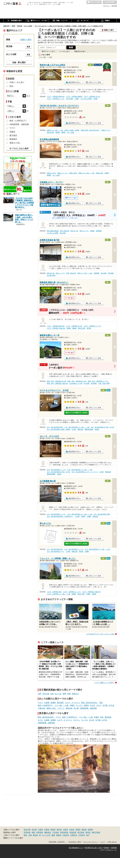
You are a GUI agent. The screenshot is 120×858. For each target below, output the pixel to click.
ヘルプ (102, 842)
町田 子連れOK (71, 273)
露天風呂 (60, 703)
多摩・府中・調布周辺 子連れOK (57, 383)
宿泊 (101, 703)
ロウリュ (61, 708)
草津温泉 (27, 832)
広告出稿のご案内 (75, 842)
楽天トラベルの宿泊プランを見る (76, 412)
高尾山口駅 (50, 132)
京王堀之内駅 (51, 275)
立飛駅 (89, 516)
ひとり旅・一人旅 (61, 705)
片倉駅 (77, 99)
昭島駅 (74, 328)
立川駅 (74, 429)
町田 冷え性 (74, 231)
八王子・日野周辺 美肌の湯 (55, 96)
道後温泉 (73, 832)
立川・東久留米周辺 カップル (56, 470)
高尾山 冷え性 (51, 173)
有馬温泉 (39, 832)
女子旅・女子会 (108, 705)
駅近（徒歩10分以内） (89, 703)
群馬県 (52, 830)
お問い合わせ (112, 842)
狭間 (64, 694)
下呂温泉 (55, 832)
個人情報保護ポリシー (76, 848)
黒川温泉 (81, 832)
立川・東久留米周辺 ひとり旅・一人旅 (76, 427)
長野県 (77, 830)
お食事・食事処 (50, 703)
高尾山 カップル (62, 173)
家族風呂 (13, 139)
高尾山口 (75, 694)
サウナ (40, 703)
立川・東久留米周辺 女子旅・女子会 (102, 427)
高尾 (69, 694)
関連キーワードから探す (13, 838)
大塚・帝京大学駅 (104, 383)
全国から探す (26, 39)
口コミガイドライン (91, 842)
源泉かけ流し (51, 708)
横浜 (25, 835)
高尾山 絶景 (73, 173)
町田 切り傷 (50, 273)
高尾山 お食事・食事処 (71, 130)
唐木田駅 (111, 273)
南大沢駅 (63, 233)
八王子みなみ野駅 (86, 99)
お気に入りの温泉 (94, 2)
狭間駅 (63, 132)
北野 (39, 694)
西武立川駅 (81, 328)
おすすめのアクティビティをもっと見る (101, 634)
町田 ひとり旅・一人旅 (84, 273)
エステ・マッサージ (72, 703)
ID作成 (114, 6)
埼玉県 (34, 830)
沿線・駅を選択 (19, 62)
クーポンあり (65, 51)
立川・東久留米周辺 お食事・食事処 (58, 429)
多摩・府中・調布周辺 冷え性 (76, 381)
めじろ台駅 (70, 132)
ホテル (98, 705)
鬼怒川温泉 (96, 832)
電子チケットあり (48, 51)
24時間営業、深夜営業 (88, 708)
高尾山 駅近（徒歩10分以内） (90, 130)
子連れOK (41, 708)
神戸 (88, 835)
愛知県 (84, 830)
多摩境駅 (99, 231)
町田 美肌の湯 (64, 231)
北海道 (71, 830)
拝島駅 (68, 328)
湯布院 (87, 832)
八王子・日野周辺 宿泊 (54, 592)
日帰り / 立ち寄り (16, 82)
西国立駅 (80, 429)
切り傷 (76, 708)
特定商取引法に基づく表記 (93, 848)
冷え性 (92, 705)
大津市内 (81, 835)
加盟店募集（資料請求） (57, 842)
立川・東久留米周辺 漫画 (102, 514)
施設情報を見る (74, 82)
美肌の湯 (69, 708)
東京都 (59, 830)
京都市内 (73, 835)
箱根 (33, 832)
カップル (79, 705)
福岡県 (90, 830)
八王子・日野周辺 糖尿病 (74, 96)
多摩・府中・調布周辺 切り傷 (56, 381)
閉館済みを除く (80, 51)
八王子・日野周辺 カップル (55, 99)
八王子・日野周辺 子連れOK (56, 328)
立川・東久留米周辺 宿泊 (55, 427)
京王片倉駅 (69, 99)
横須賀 (35, 835)
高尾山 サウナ (105, 130)
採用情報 (114, 848)
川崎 (30, 835)
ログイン (106, 6)
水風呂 (72, 705)
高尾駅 (57, 132)
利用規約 (106, 848)
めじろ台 (58, 694)
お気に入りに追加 (95, 82)
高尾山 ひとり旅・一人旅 (55, 130)
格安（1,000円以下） (46, 705)
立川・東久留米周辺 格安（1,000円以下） (60, 516)
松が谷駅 (87, 383)
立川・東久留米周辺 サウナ (55, 551)
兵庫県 (46, 830)
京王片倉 (45, 694)
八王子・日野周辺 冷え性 (92, 96)
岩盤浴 (86, 705)
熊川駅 (89, 328)
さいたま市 (46, 835)
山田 (52, 694)
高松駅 (97, 429)
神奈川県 (27, 830)
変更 (28, 47)
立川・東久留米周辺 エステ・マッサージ (85, 472)
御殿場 (58, 835)
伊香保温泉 (64, 832)
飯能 (53, 835)
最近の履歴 (110, 2)
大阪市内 (65, 835)
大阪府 (65, 830)
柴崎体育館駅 (89, 429)
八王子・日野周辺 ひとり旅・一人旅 (58, 594)
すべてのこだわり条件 (19, 148)
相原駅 (92, 231)
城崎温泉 (47, 832)
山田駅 (95, 99)
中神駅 (88, 594)
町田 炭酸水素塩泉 (53, 231)
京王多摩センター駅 (75, 383)
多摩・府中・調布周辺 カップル (98, 381)
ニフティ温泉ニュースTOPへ (104, 682)
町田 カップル (84, 231)
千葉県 (40, 830)
